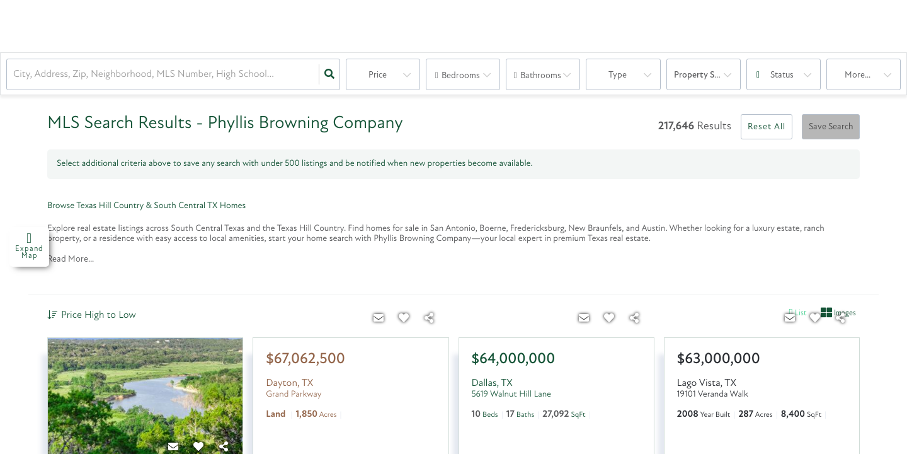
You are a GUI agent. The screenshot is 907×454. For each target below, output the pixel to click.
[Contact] (379, 319)
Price (377, 75)
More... (857, 75)
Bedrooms (461, 76)
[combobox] (14, 75)
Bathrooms (540, 76)
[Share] (429, 319)
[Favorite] (404, 319)
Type (617, 75)
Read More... (70, 259)
